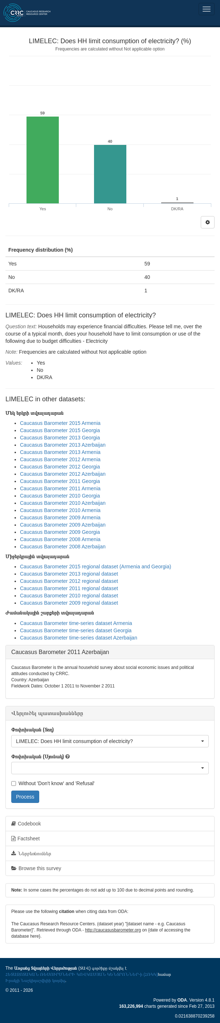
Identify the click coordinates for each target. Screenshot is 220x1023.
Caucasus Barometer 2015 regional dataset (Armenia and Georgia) (95, 566)
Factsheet (25, 838)
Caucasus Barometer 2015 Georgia (60, 430)
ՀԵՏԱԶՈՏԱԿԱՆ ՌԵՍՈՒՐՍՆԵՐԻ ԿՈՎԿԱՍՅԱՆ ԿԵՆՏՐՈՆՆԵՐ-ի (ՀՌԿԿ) (81, 974)
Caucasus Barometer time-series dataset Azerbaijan (78, 638)
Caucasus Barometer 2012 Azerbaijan (63, 474)
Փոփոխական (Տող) (32, 729)
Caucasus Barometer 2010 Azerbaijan (63, 503)
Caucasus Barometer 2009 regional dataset (69, 603)
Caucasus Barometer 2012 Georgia (60, 467)
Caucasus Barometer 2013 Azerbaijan (63, 445)
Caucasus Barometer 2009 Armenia (60, 517)
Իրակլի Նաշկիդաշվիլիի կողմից (35, 980)
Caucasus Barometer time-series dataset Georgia (75, 630)
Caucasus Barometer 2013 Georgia (60, 438)
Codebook (26, 824)
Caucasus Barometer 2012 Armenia (60, 459)
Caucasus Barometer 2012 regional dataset (69, 581)
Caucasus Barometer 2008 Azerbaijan (63, 546)
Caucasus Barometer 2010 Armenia (60, 510)
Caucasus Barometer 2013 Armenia (60, 452)
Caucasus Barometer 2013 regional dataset (69, 574)
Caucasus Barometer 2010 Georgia (60, 496)
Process (25, 797)
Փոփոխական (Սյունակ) (37, 756)
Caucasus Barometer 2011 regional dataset (69, 588)
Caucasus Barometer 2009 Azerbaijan (63, 525)
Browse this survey (36, 868)
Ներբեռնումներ (31, 853)
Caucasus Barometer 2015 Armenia (60, 423)
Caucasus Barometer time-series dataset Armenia (76, 623)
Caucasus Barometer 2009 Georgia (60, 532)
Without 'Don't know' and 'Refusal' (52, 783)
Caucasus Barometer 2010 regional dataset (69, 595)
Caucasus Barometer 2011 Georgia (60, 481)
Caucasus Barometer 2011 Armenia (60, 488)
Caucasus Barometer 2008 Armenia (60, 539)
